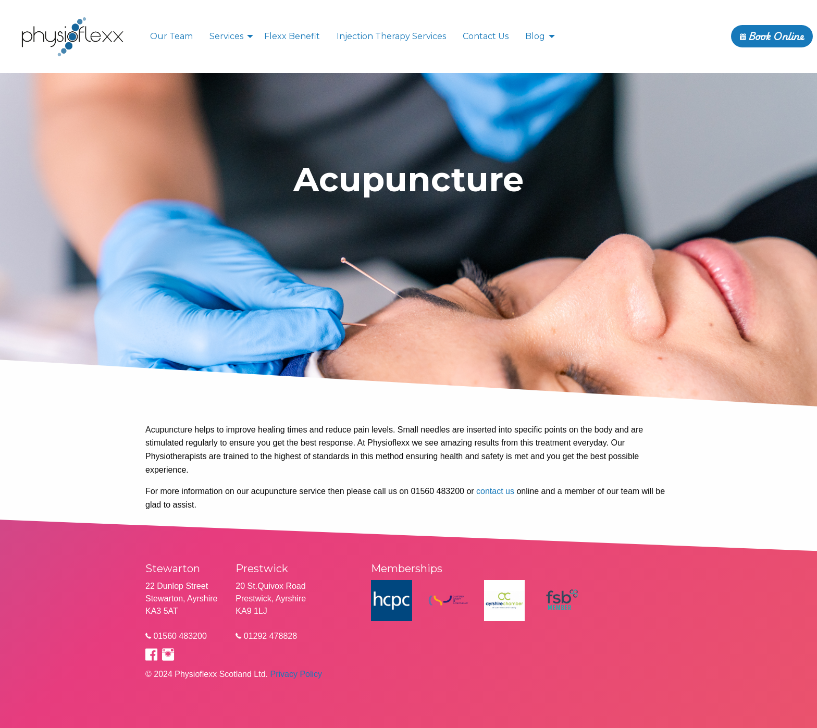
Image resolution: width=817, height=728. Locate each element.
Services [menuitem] (226, 36)
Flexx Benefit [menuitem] (292, 36)
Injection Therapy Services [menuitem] (391, 36)
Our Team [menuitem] (171, 36)
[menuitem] (73, 36)
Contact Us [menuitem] (486, 36)
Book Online (772, 36)
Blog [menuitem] (535, 36)
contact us (495, 491)
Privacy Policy (296, 674)
